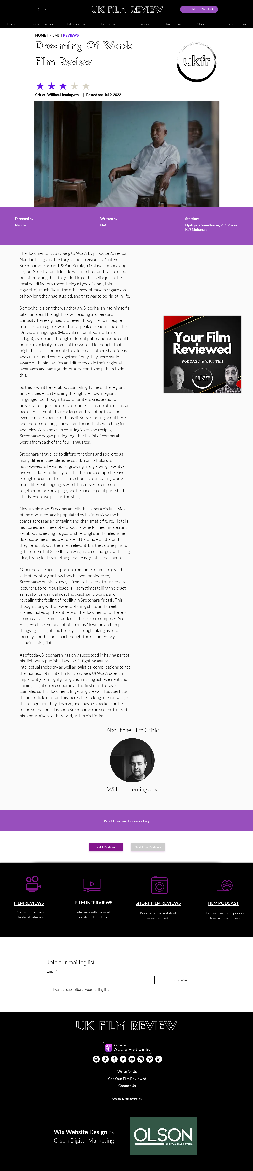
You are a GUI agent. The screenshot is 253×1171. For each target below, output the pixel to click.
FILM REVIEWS (29, 903)
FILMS (54, 35)
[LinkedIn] (158, 1059)
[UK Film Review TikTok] (105, 1059)
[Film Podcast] (96, 1059)
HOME (40, 35)
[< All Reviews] (106, 847)
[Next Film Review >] (148, 847)
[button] (201, 22)
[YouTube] (131, 1059)
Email (52, 971)
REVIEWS (71, 35)
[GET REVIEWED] (199, 9)
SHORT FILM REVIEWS (158, 903)
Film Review (63, 63)
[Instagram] (140, 1059)
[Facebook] (114, 1059)
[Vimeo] (149, 1059)
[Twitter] (123, 1059)
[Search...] (59, 9)
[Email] (98, 980)
